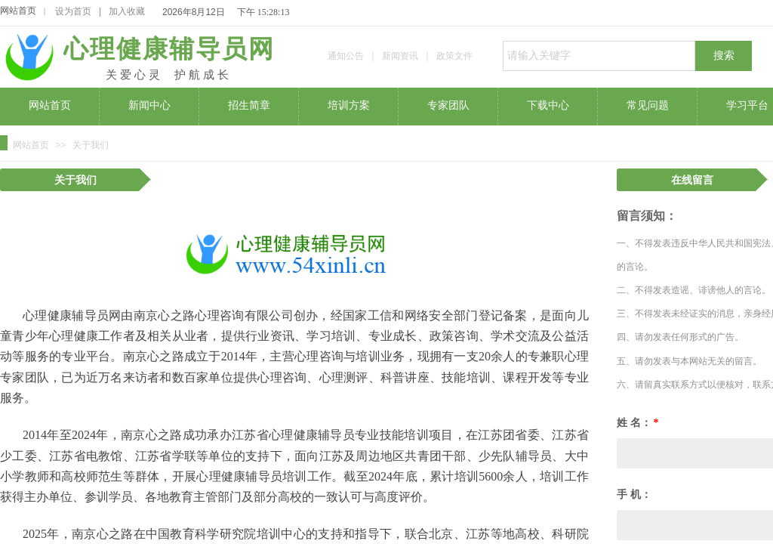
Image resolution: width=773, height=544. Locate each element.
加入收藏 (127, 11)
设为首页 (73, 11)
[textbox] (599, 56)
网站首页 (18, 10)
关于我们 (90, 145)
